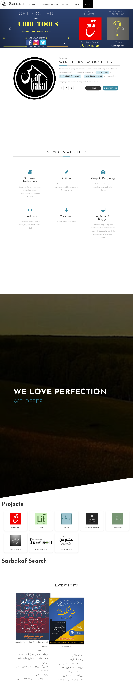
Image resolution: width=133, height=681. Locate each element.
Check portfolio (110, 88)
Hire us (93, 88)
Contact (77, 4)
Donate (88, 4)
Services (65, 4)
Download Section (49, 4)
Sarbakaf (16, 3)
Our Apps (32, 4)
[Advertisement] (66, 124)
